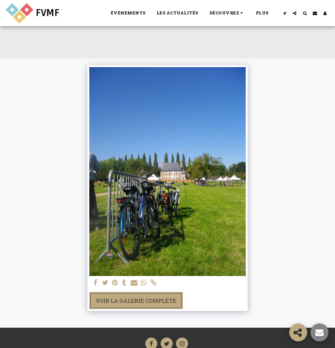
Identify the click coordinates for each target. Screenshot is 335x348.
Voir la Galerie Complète (136, 300)
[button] (227, 13)
